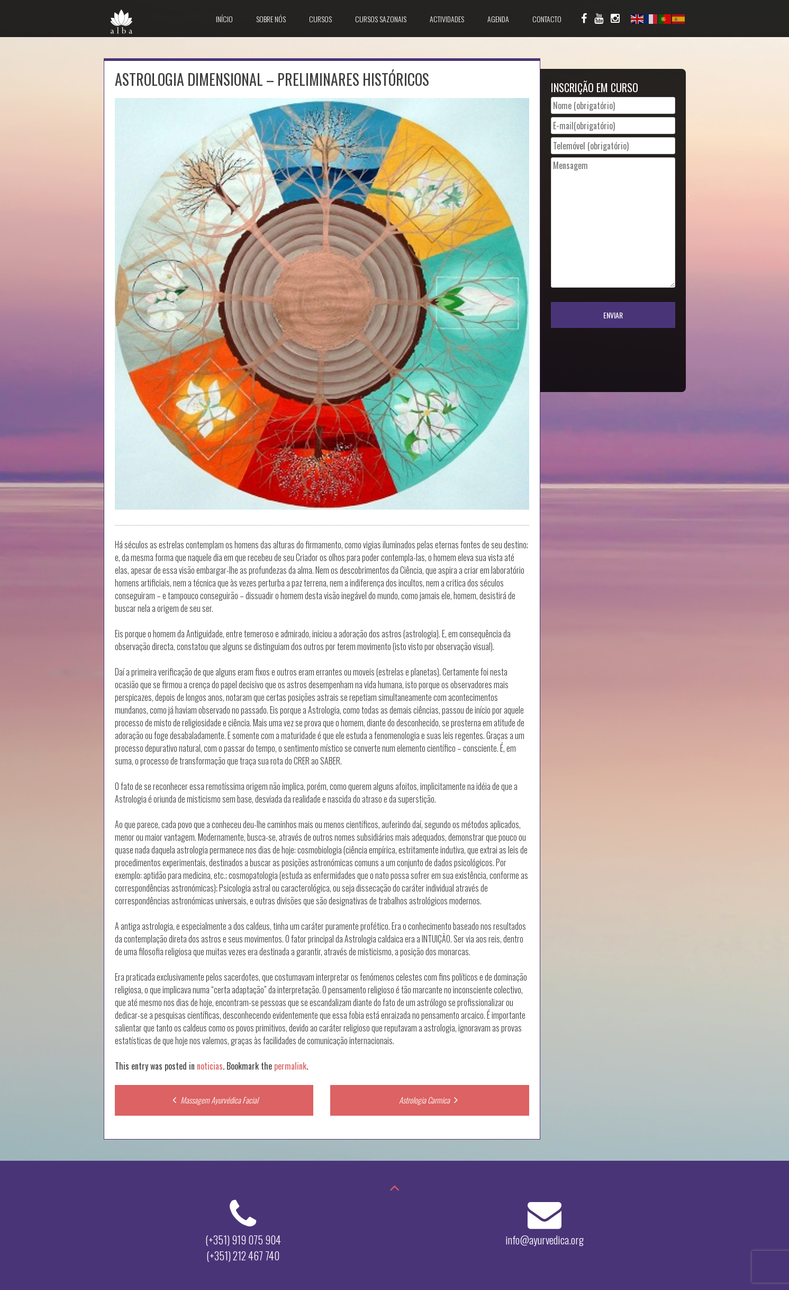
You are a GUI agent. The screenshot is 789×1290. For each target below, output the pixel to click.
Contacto (546, 18)
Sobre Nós (271, 18)
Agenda (498, 18)
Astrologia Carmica (429, 1100)
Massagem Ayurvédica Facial (214, 1100)
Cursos (320, 18)
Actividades (447, 18)
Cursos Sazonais (380, 18)
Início (224, 18)
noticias (210, 1066)
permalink (290, 1066)
